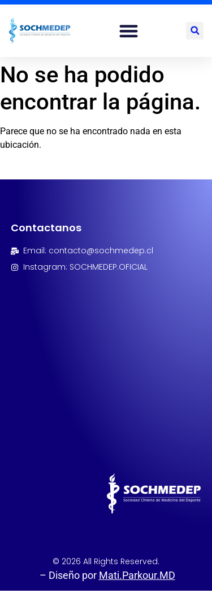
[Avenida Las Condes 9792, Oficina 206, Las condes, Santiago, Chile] (106, 354)
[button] (129, 31)
